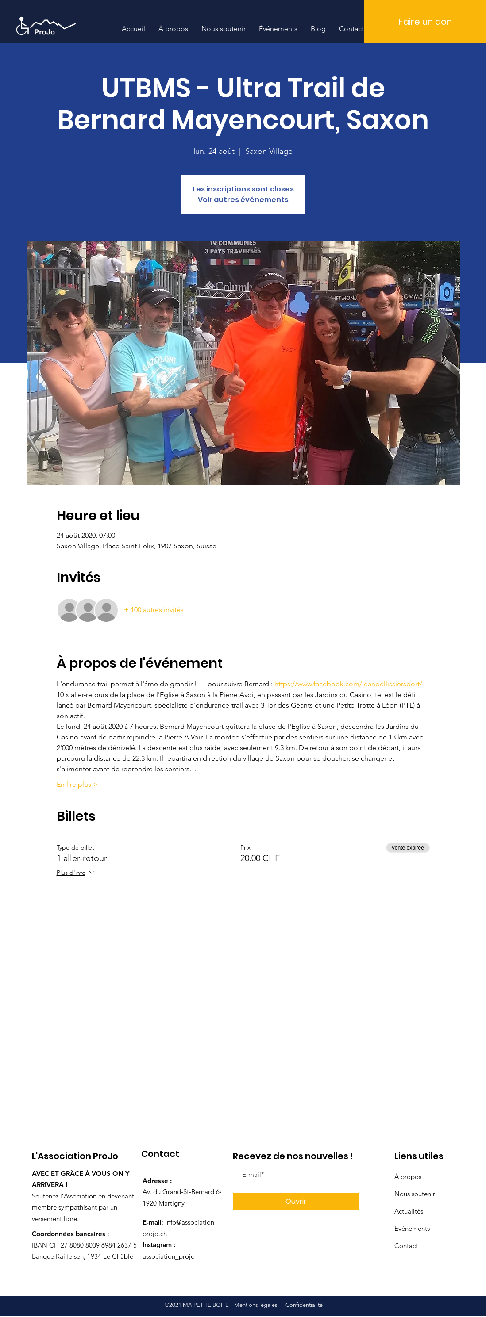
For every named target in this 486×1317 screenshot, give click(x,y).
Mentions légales (256, 1305)
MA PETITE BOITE (206, 1305)
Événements (412, 1228)
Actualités (408, 1211)
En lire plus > (77, 784)
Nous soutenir (414, 1194)
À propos (407, 1176)
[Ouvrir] (296, 1201)
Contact (406, 1245)
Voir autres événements (243, 200)
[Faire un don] (425, 21)
